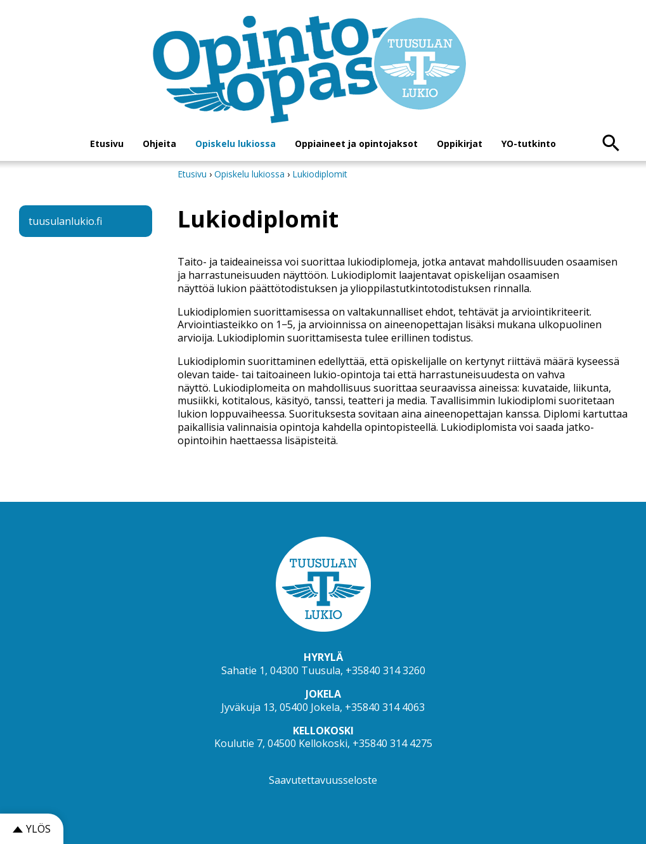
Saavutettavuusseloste (323, 780)
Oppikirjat (459, 143)
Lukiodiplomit (319, 174)
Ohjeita (159, 143)
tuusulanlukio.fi (65, 221)
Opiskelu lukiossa (235, 143)
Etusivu (107, 143)
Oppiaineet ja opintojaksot (356, 143)
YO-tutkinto (528, 143)
